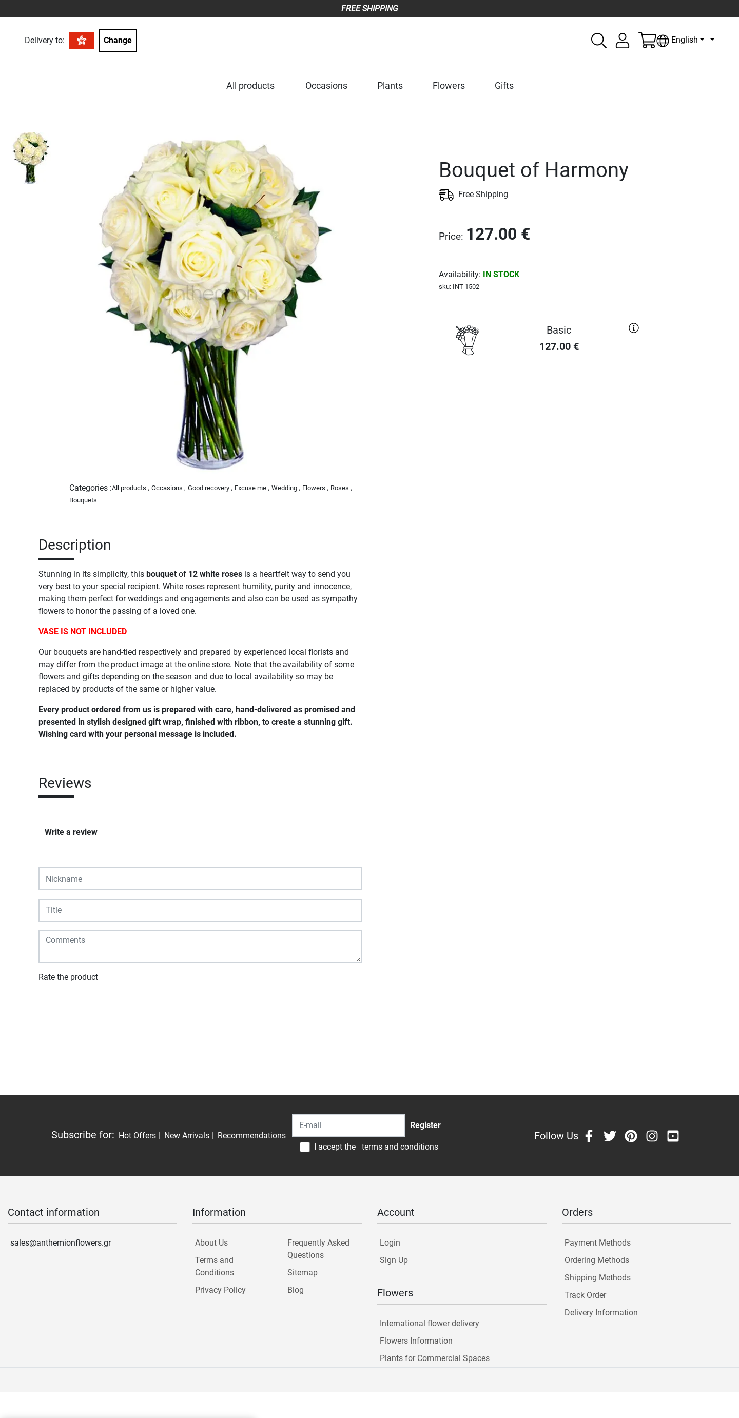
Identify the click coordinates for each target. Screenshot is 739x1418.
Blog (295, 1290)
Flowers (449, 85)
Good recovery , (210, 488)
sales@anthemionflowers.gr (60, 1243)
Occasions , (168, 488)
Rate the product (68, 977)
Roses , (341, 488)
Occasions (326, 85)
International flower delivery (429, 1323)
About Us (211, 1243)
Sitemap (302, 1272)
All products (250, 85)
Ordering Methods (597, 1260)
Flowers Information (416, 1341)
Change (118, 40)
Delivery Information (601, 1312)
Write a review (71, 832)
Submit (57, 1007)
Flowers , (315, 488)
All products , (130, 488)
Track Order (585, 1295)
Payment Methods (598, 1243)
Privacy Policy (220, 1290)
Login (390, 1243)
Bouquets (83, 500)
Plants (390, 85)
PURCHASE (541, 398)
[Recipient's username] (348, 1125)
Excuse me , (252, 488)
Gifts (504, 85)
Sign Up (394, 1260)
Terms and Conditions (214, 1266)
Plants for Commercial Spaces (435, 1358)
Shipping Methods (598, 1278)
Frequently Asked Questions (318, 1249)
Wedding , (285, 488)
